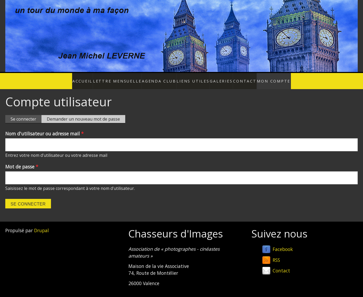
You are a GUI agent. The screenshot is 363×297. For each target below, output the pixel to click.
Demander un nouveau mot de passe (83, 113)
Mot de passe (21, 161)
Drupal (41, 225)
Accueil (93, 78)
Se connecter (26, 113)
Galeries (215, 78)
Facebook (283, 243)
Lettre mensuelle (123, 78)
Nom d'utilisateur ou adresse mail (44, 128)
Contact (238, 78)
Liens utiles (188, 78)
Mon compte (264, 78)
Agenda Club (159, 78)
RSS (276, 254)
